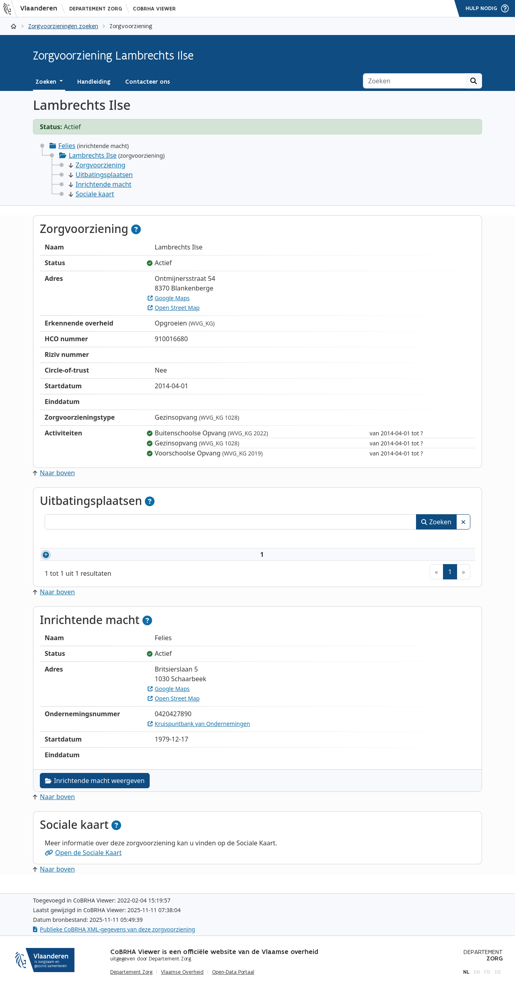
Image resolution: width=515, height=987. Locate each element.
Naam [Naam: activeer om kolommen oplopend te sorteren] (122, 540)
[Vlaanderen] (32, 8)
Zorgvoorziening (97, 165)
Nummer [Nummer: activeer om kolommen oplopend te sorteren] (68, 540)
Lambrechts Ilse (93, 155)
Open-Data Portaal (233, 972)
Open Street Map (174, 307)
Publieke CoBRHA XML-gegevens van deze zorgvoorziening (114, 929)
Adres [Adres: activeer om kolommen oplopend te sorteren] (250, 540)
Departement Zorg (95, 8)
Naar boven (54, 472)
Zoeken (436, 521)
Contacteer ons (147, 82)
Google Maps (169, 298)
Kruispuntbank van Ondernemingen (199, 733)
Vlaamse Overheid (182, 972)
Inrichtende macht (100, 184)
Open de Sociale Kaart (83, 862)
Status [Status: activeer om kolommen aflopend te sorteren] (431, 540)
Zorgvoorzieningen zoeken (63, 26)
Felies (66, 145)
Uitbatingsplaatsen (101, 174)
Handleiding (94, 82)
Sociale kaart (91, 194)
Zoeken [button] (46, 82)
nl (466, 971)
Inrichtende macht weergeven (94, 790)
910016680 (80, 559)
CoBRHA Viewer (154, 8)
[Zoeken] (414, 81)
